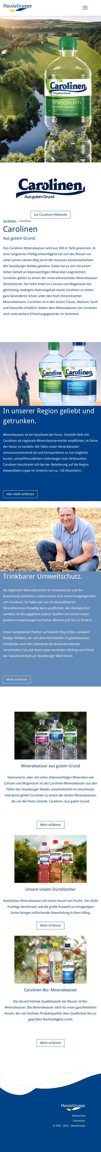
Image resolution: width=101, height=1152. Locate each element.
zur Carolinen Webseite (50, 214)
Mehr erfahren (16, 679)
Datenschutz (78, 1115)
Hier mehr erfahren (20, 494)
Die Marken (9, 220)
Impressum (79, 1120)
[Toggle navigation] (85, 8)
